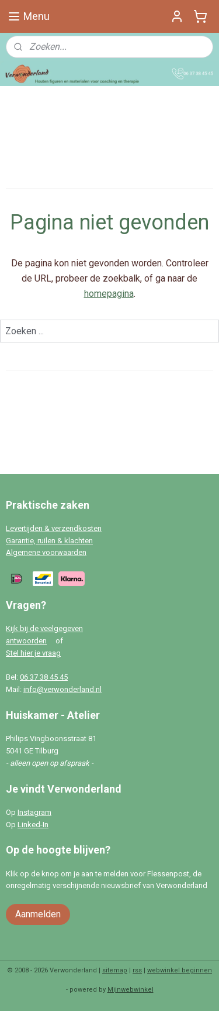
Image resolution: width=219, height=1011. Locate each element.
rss (137, 970)
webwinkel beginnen (179, 970)
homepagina (109, 293)
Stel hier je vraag (33, 653)
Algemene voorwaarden (46, 552)
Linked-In (33, 824)
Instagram (34, 812)
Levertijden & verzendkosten (54, 528)
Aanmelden (38, 914)
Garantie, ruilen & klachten (49, 540)
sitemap (114, 970)
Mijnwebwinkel (130, 989)
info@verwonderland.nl (62, 689)
